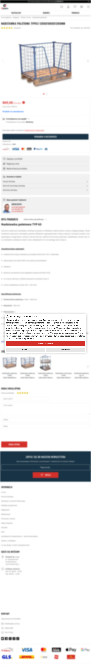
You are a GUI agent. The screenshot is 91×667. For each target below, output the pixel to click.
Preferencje (65, 350)
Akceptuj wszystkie (45, 344)
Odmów (25, 350)
